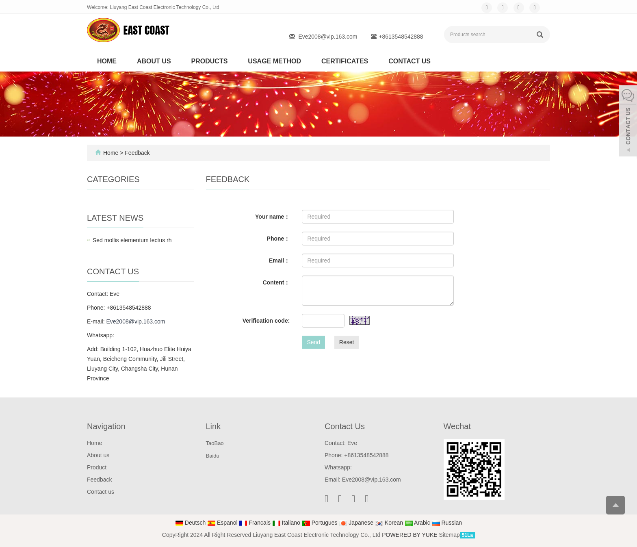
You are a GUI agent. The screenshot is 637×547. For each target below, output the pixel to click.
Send (313, 342)
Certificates (344, 61)
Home (107, 61)
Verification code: (266, 320)
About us (154, 61)
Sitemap (449, 535)
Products (209, 61)
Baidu (212, 456)
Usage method (274, 61)
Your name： (272, 216)
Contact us (409, 61)
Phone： (278, 238)
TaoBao (215, 443)
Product (96, 467)
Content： (276, 282)
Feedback (99, 479)
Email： (279, 260)
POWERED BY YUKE (410, 535)
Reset (346, 342)
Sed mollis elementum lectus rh (132, 240)
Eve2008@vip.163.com (327, 36)
